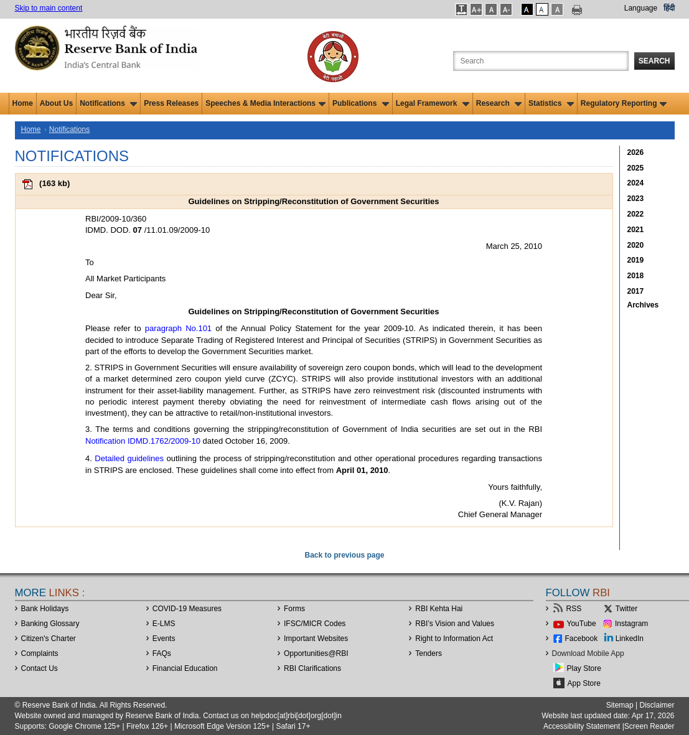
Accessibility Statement (581, 726)
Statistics (551, 103)
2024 (635, 183)
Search (654, 61)
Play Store (584, 668)
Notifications (108, 103)
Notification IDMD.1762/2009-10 (142, 441)
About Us (56, 103)
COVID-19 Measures (187, 608)
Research (499, 103)
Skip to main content (49, 8)
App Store (584, 683)
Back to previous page (344, 555)
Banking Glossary (50, 623)
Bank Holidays (45, 608)
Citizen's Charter (48, 638)
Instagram (631, 623)
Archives (643, 305)
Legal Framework (432, 103)
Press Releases (171, 103)
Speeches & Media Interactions (265, 103)
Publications (360, 103)
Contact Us (39, 668)
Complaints (40, 653)
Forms (294, 608)
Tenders (428, 653)
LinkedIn (630, 638)
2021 (635, 229)
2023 (635, 198)
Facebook (581, 638)
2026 (635, 152)
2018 (635, 275)
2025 (635, 168)
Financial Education (185, 668)
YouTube (581, 623)
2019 (635, 260)
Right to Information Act (454, 638)
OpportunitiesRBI (316, 653)
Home (22, 103)
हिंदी (669, 8)
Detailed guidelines (129, 458)
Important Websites (316, 638)
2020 (635, 245)
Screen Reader (649, 726)
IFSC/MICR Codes (314, 623)
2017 (635, 291)
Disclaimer (656, 705)
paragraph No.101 (178, 328)
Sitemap (620, 705)
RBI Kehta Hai (438, 608)
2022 (635, 214)
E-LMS (164, 623)
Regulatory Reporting (624, 103)
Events (164, 638)
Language (640, 8)
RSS (574, 608)
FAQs (161, 653)
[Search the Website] (541, 61)
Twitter (626, 608)
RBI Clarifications (312, 668)
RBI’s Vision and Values (454, 623)
